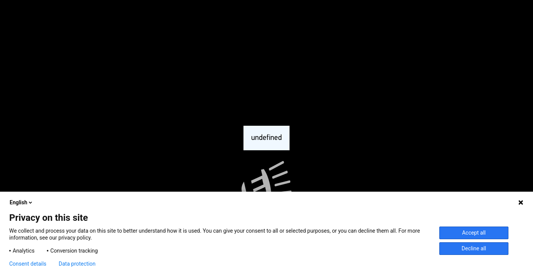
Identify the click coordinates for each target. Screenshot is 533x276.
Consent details (27, 264)
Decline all (474, 248)
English (21, 202)
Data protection (77, 264)
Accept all (474, 233)
